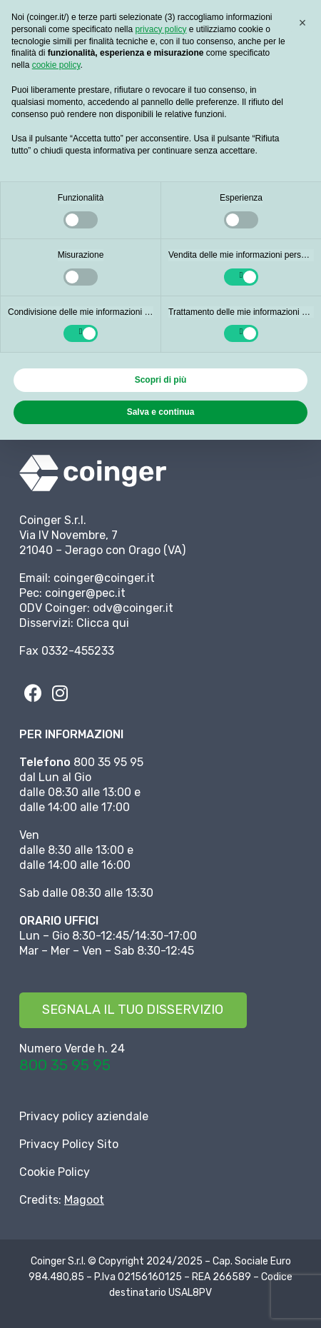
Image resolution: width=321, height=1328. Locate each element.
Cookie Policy (54, 1172)
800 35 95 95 (65, 1065)
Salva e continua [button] (161, 412)
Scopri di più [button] (161, 380)
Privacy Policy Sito (68, 1144)
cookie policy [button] (56, 65)
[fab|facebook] (32, 692)
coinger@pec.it (85, 593)
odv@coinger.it (133, 608)
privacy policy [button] (160, 29)
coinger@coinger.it (104, 578)
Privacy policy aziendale (83, 1116)
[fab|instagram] (59, 692)
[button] (302, 22)
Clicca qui (102, 623)
